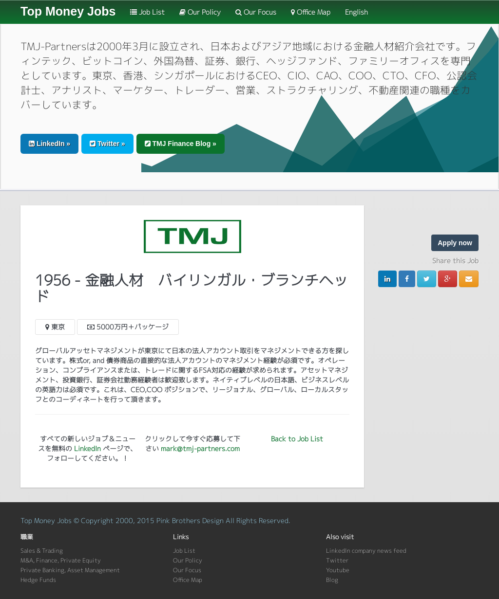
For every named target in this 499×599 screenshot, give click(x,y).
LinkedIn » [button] (49, 143)
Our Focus (255, 12)
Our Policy (200, 12)
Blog (332, 580)
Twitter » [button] (107, 143)
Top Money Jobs (67, 11)
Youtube (337, 570)
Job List (147, 12)
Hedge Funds (38, 580)
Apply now (455, 243)
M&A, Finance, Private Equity (60, 560)
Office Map (310, 12)
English (356, 12)
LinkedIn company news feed (366, 550)
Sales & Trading (41, 550)
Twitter (337, 560)
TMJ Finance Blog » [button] (180, 143)
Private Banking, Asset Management (70, 570)
